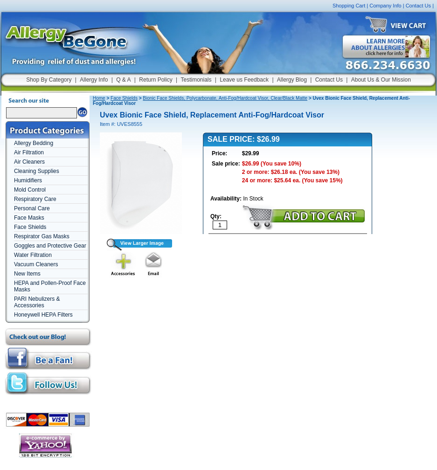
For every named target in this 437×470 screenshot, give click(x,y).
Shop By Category (48, 79)
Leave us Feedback (244, 79)
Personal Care (32, 208)
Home (99, 98)
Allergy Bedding (33, 143)
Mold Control (30, 190)
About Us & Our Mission (381, 79)
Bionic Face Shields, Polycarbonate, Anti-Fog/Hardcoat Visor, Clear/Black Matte (225, 98)
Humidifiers (28, 180)
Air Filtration (29, 152)
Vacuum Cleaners (36, 264)
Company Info (385, 5)
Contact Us (418, 5)
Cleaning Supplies (36, 171)
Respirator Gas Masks (41, 236)
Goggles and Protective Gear (50, 245)
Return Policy (155, 79)
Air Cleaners (29, 162)
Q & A (123, 79)
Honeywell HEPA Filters (43, 314)
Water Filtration (33, 255)
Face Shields (30, 227)
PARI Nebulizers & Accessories (37, 302)
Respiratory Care (35, 199)
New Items (27, 273)
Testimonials (195, 79)
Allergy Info (94, 79)
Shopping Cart (349, 5)
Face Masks (29, 217)
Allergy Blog (292, 79)
